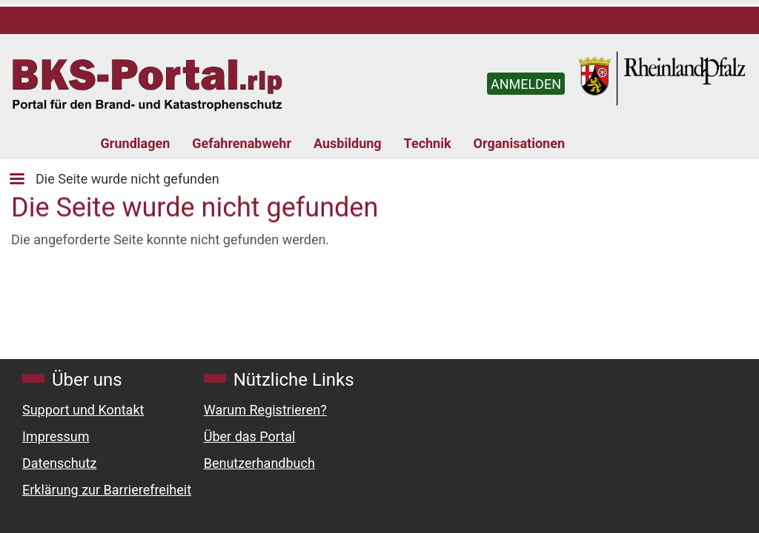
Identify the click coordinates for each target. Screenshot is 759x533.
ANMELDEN (526, 84)
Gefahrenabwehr (241, 143)
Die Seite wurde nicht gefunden (127, 179)
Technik (427, 143)
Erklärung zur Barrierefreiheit (106, 489)
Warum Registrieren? (265, 410)
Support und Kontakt (83, 410)
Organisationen (519, 143)
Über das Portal (250, 436)
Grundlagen (135, 143)
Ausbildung (348, 143)
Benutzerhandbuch (259, 463)
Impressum (56, 436)
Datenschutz (59, 463)
